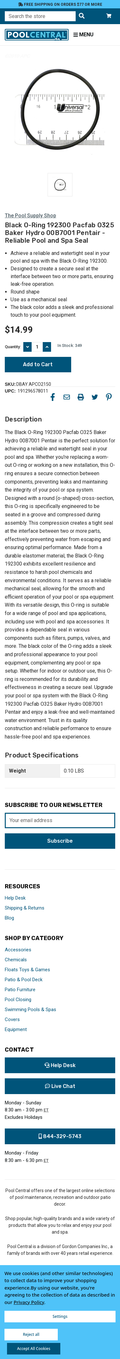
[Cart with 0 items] (108, 16)
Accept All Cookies (33, 1348)
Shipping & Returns (24, 908)
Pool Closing (18, 999)
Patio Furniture (20, 989)
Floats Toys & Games (27, 970)
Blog (9, 918)
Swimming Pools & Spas (30, 1009)
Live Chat (60, 1086)
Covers (12, 1019)
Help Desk (15, 898)
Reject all (31, 1334)
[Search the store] (82, 16)
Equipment (16, 1029)
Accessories (18, 950)
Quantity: (13, 346)
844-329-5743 (60, 1136)
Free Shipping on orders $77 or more (60, 4)
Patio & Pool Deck (23, 980)
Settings (60, 1316)
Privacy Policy (29, 1302)
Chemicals (16, 960)
